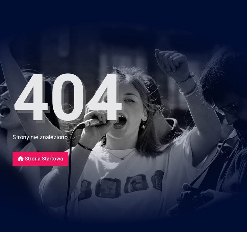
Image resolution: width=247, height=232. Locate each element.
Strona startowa (40, 159)
